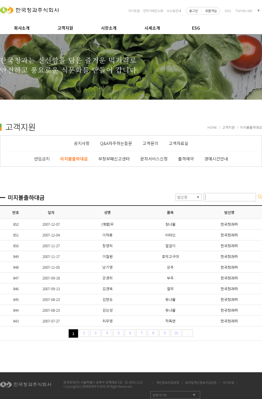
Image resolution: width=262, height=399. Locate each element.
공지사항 (82, 143)
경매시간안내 (216, 158)
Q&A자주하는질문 (116, 143)
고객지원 (65, 28)
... (188, 332)
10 (176, 332)
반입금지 (42, 158)
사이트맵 (134, 10)
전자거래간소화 (153, 10)
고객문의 (150, 143)
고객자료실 (178, 143)
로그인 (193, 10)
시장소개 (109, 28)
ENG (228, 10)
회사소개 (22, 28)
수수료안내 (174, 10)
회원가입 (211, 10)
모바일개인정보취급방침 (201, 381)
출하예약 (186, 158)
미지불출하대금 (74, 158)
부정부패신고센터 (114, 158)
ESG (196, 28)
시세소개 (152, 28)
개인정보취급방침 (167, 381)
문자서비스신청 (154, 158)
